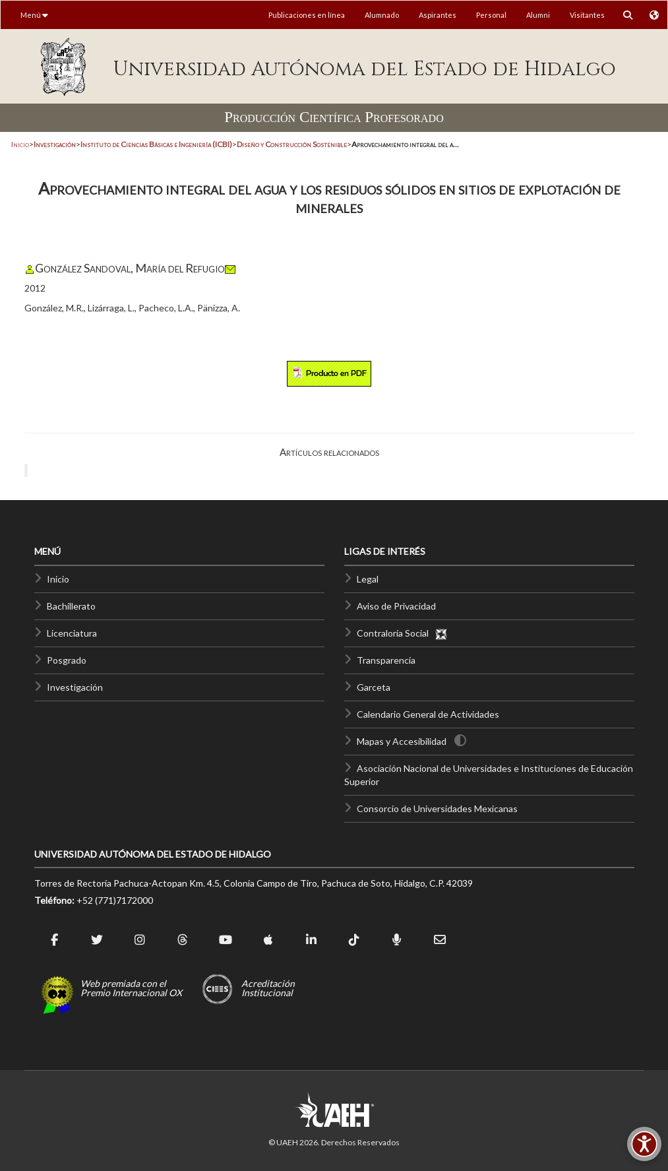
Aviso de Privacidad (396, 606)
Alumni (538, 15)
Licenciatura (72, 633)
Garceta (373, 687)
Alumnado (382, 15)
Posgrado (66, 660)
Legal (368, 579)
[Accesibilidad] (644, 1144)
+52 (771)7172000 (114, 900)
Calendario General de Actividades (428, 714)
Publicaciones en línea (306, 15)
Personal (491, 15)
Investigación (75, 687)
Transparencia (386, 660)
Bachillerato (71, 606)
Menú (34, 15)
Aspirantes (437, 15)
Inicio (20, 144)
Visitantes (587, 15)
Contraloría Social (402, 633)
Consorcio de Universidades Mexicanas (437, 808)
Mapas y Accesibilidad (401, 741)
